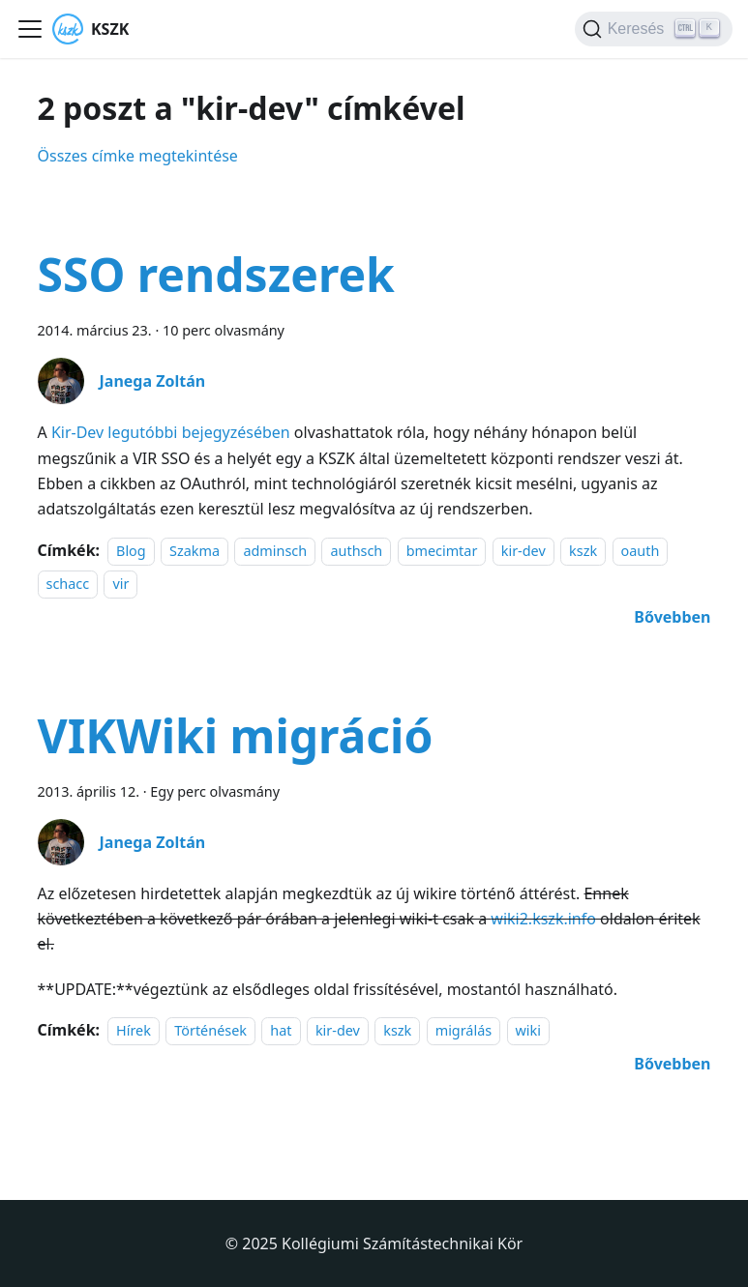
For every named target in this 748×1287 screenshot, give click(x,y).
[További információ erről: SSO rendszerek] (672, 617)
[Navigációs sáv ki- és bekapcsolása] (30, 29)
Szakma (194, 550)
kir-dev (523, 550)
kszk (583, 550)
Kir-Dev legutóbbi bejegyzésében (170, 432)
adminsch (275, 550)
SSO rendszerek (216, 274)
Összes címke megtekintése (138, 155)
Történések (210, 1030)
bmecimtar (442, 550)
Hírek (133, 1030)
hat (280, 1030)
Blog (131, 550)
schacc (68, 583)
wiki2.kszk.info (543, 918)
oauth (640, 550)
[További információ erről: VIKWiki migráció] (672, 1063)
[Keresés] (654, 29)
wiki (528, 1030)
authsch (356, 550)
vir (120, 583)
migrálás (463, 1030)
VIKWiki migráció (236, 735)
